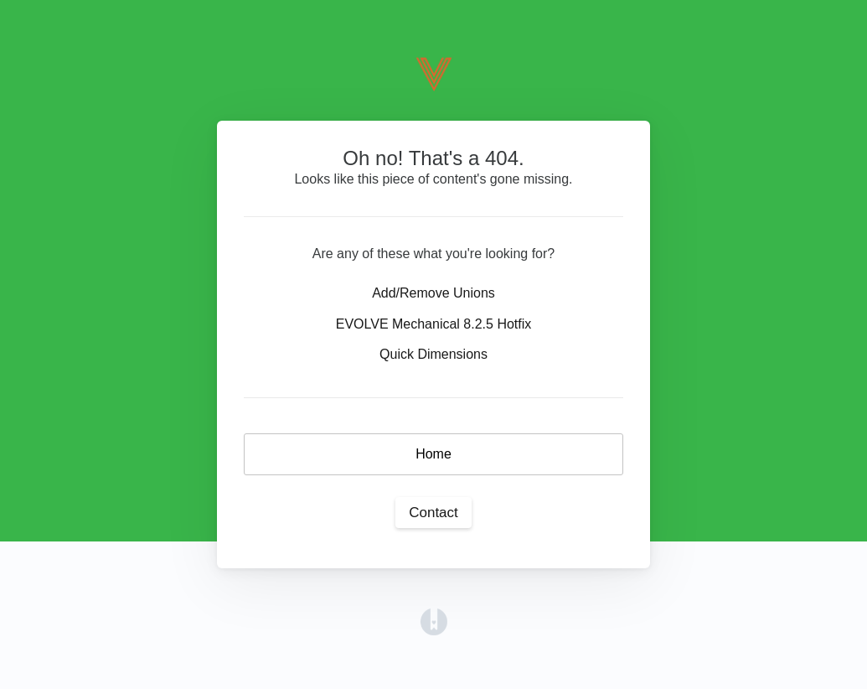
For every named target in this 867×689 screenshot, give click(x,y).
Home (433, 454)
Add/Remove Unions (433, 293)
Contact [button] (433, 513)
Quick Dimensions (433, 354)
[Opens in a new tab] (434, 621)
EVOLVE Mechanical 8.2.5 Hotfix (434, 324)
